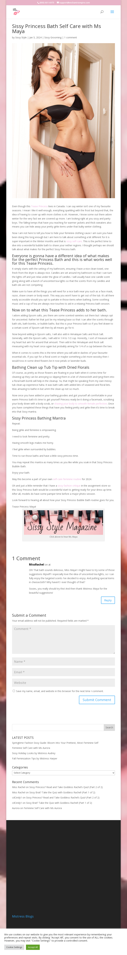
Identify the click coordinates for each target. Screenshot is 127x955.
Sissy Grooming (52, 37)
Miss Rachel (18, 788)
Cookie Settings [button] (14, 947)
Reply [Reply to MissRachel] (107, 600)
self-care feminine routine (67, 479)
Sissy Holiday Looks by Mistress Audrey (33, 754)
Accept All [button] (33, 947)
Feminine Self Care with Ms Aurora (31, 749)
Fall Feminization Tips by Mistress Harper (34, 759)
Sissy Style (21, 37)
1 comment (70, 37)
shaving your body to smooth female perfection (80, 403)
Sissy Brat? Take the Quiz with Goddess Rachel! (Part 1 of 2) (62, 793)
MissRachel (36, 564)
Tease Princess (39, 206)
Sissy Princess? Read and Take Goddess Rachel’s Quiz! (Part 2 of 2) (66, 788)
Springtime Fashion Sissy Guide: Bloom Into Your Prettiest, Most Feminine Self (55, 743)
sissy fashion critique (69, 485)
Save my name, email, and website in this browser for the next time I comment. (60, 692)
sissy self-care (74, 241)
